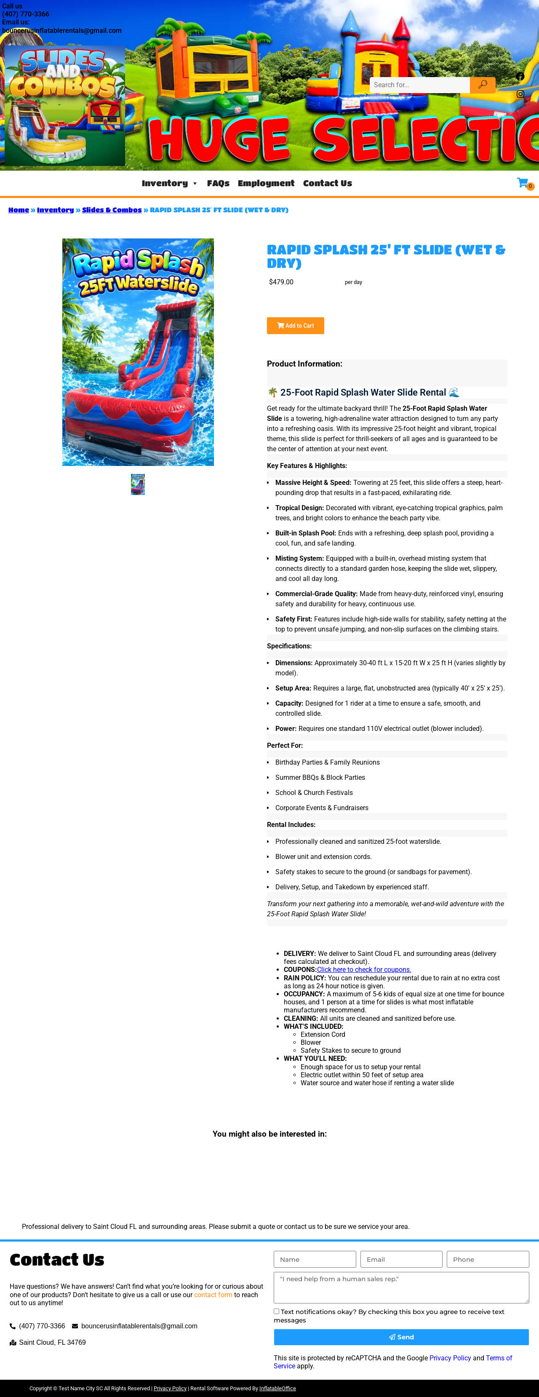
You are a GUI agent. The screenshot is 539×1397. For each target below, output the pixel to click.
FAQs (218, 183)
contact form (213, 1295)
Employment (266, 183)
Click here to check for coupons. (364, 970)
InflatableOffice (277, 1388)
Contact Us (327, 183)
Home (18, 210)
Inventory (170, 183)
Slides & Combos (112, 210)
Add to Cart (295, 325)
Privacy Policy (450, 1358)
